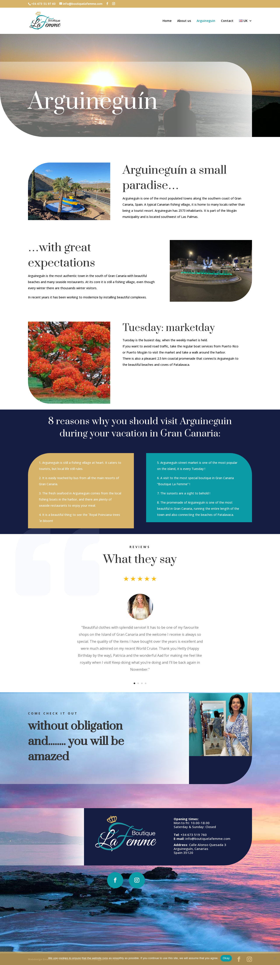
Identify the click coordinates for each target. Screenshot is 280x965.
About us (184, 21)
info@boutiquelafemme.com (184, 838)
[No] (274, 958)
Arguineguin (206, 21)
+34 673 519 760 (170, 834)
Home (167, 21)
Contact (227, 21)
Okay (226, 958)
